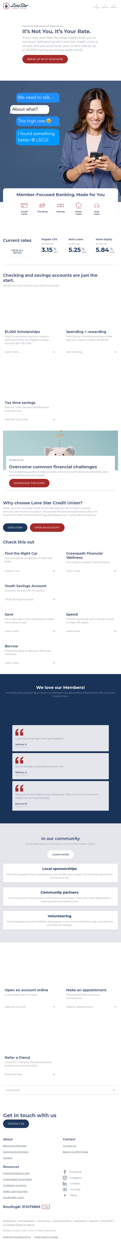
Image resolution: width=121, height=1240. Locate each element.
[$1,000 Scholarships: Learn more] (30, 323)
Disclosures (80, 1221)
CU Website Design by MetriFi (19, 1225)
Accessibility (9, 1221)
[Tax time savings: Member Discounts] (30, 393)
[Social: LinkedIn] (71, 1183)
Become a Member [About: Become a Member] (15, 1145)
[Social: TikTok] (70, 1195)
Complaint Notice (62, 1221)
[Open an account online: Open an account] (30, 980)
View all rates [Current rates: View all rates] (17, 251)
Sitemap (94, 1221)
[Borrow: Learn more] (30, 654)
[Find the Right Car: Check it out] (30, 562)
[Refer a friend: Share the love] (30, 1048)
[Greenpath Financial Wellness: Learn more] (91, 562)
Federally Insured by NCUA (17, 1237)
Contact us (16, 1123)
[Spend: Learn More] (91, 622)
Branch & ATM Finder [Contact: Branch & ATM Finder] (75, 1151)
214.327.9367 (107, 1221)
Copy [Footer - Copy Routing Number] (46, 1207)
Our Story (15, 527)
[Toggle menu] (114, 6)
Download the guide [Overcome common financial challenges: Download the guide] (29, 483)
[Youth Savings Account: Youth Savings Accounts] (30, 592)
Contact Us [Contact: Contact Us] (69, 1145)
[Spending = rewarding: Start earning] (91, 323)
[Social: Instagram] (72, 1178)
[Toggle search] (105, 6)
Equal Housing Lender (46, 1237)
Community (43, 1221)
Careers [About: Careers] (7, 1157)
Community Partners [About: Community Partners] (15, 1151)
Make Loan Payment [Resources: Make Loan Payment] (15, 1191)
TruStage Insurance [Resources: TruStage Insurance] (14, 1185)
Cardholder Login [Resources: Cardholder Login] (13, 1197)
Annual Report (27, 1221)
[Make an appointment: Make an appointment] (91, 980)
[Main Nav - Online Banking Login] (96, 6)
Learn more (60, 854)
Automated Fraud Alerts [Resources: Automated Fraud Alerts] (17, 1179)
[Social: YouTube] (71, 1189)
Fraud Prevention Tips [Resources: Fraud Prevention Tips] (16, 1173)
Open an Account (47, 527)
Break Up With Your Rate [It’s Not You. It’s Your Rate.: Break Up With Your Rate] (45, 59)
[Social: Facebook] (72, 1172)
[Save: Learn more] (30, 622)
